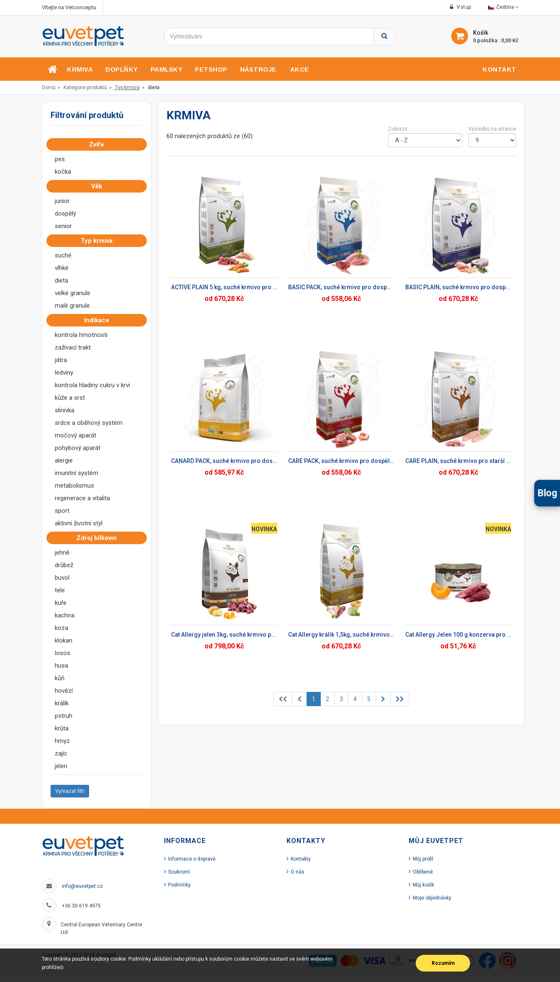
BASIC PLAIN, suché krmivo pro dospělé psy (458, 287)
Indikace (99, 320)
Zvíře (99, 144)
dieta (61, 280)
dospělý (65, 213)
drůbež (64, 565)
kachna (64, 615)
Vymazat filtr (69, 791)
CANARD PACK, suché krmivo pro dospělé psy (224, 461)
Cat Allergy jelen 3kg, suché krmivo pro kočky (224, 634)
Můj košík (423, 885)
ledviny (64, 372)
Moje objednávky (432, 898)
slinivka (64, 410)
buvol (62, 577)
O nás (297, 872)
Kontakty (301, 859)
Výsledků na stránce (492, 129)
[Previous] (282, 699)
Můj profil (423, 859)
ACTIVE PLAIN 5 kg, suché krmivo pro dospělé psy (224, 287)
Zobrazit (397, 129)
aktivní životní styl (78, 523)
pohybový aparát (77, 448)
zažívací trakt (73, 347)
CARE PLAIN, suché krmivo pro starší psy (458, 461)
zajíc (61, 753)
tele (60, 590)
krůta (62, 728)
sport (62, 510)
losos (62, 653)
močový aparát (75, 435)
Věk (99, 186)
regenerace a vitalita (82, 498)
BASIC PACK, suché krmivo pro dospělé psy (341, 287)
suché (63, 255)
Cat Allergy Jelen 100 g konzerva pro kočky (458, 634)
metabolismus (74, 485)
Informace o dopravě (191, 859)
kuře (60, 603)
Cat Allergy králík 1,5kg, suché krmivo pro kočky (341, 634)
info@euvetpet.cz (82, 886)
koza (61, 628)
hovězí (64, 690)
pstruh (63, 716)
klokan (63, 640)
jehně (62, 552)
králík (62, 703)
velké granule (72, 293)
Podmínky (179, 885)
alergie (64, 460)
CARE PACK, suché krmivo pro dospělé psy (341, 461)
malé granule (72, 305)
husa (61, 665)
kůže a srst (70, 397)
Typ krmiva (127, 87)
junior (62, 201)
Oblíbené (423, 872)
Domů (49, 87)
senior (63, 226)
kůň (59, 678)
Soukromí (179, 872)
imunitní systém (76, 473)
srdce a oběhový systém (89, 423)
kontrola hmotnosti (81, 335)
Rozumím (443, 963)
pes (60, 159)
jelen (61, 766)
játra (61, 360)
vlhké (62, 268)
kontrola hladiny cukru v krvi (92, 385)
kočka (63, 171)
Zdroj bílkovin (99, 538)
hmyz (62, 741)
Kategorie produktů (85, 87)
